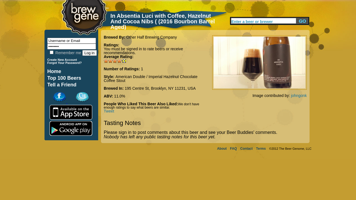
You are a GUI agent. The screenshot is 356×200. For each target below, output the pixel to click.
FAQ (233, 149)
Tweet (109, 111)
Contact (246, 149)
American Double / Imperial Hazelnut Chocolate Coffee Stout (150, 78)
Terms (261, 149)
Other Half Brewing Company (151, 37)
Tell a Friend (61, 85)
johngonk (299, 95)
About (222, 149)
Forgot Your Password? (64, 62)
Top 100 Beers (64, 78)
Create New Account (62, 59)
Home (54, 71)
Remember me (65, 53)
